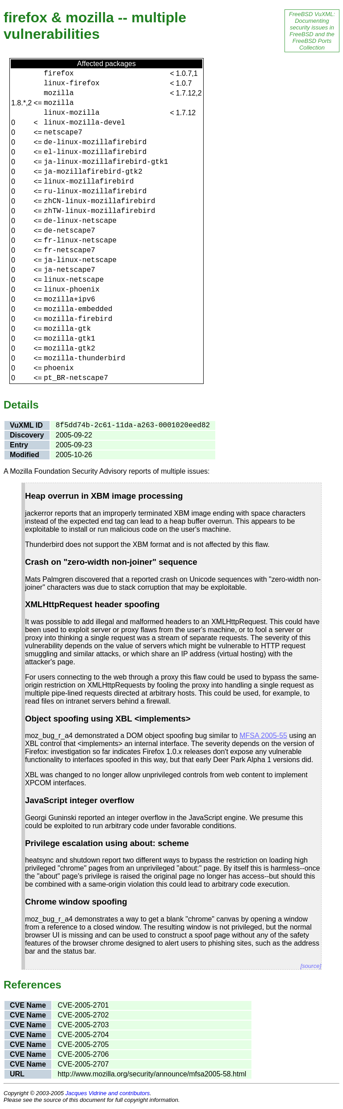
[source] (311, 966)
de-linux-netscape (80, 221)
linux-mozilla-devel (84, 123)
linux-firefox (72, 83)
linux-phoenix (72, 290)
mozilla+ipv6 (69, 300)
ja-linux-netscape (80, 260)
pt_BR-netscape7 (76, 378)
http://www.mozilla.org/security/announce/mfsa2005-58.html (152, 1074)
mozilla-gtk (67, 329)
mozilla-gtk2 (69, 349)
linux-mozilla (72, 113)
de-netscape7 (69, 231)
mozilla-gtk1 (69, 339)
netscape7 (63, 133)
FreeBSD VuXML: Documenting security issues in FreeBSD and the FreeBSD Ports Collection (312, 31)
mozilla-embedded (78, 309)
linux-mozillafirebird (89, 182)
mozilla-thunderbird (84, 358)
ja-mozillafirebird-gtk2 (93, 172)
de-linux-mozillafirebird (95, 142)
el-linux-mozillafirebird (95, 152)
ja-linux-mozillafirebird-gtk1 (106, 162)
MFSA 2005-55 (263, 735)
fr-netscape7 (69, 250)
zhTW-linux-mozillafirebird (99, 211)
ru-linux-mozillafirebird (95, 192)
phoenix (59, 368)
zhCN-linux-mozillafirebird (99, 201)
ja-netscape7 (69, 270)
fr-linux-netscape (80, 241)
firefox (59, 74)
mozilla (59, 93)
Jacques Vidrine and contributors (107, 1093)
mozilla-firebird (78, 319)
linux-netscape (74, 280)
